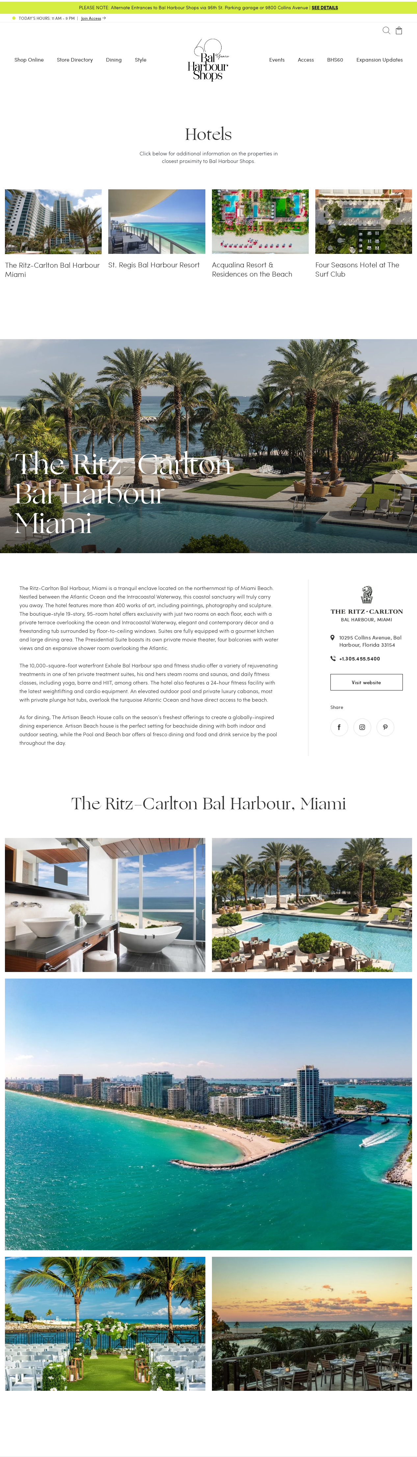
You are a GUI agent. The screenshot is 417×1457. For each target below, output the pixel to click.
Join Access (91, 18)
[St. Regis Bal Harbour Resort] (156, 194)
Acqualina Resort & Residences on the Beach (252, 269)
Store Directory (75, 59)
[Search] (386, 30)
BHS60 (335, 59)
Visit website (366, 682)
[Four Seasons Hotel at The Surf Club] (363, 194)
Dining (114, 59)
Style (140, 59)
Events (277, 59)
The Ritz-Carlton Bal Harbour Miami (52, 269)
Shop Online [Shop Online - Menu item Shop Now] (29, 59)
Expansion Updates (379, 59)
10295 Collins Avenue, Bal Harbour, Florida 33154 (370, 641)
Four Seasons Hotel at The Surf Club (357, 269)
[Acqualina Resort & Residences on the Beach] (260, 194)
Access (306, 59)
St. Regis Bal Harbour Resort (154, 264)
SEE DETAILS (325, 7)
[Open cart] (399, 30)
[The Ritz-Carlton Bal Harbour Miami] (53, 194)
